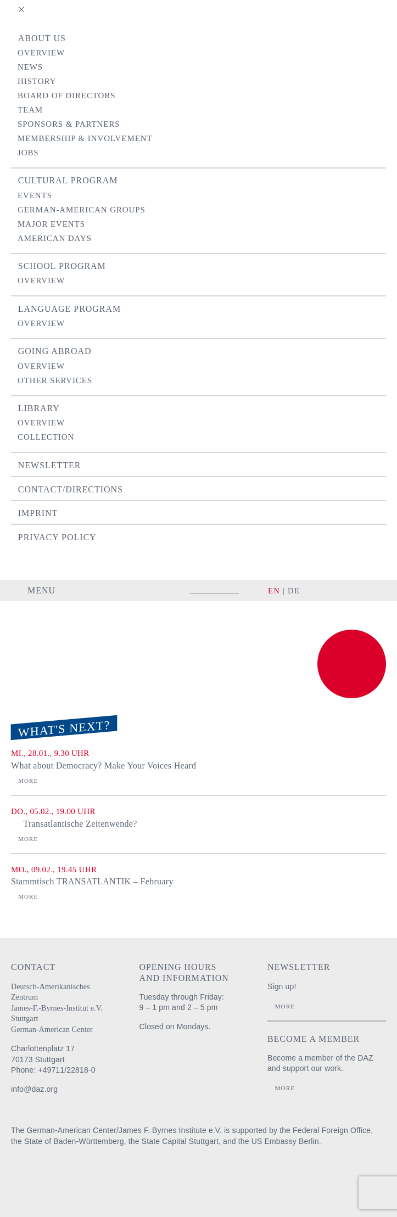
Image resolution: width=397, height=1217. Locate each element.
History (37, 81)
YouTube (371, 590)
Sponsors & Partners (69, 124)
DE (294, 590)
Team (30, 109)
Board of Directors (66, 95)
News (30, 67)
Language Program (69, 308)
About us (42, 38)
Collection (46, 437)
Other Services (55, 380)
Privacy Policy (57, 537)
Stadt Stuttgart (184, 1176)
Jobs (28, 152)
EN (274, 590)
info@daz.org (34, 1089)
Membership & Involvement (85, 138)
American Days (55, 238)
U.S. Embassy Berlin (255, 1176)
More (28, 780)
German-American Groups (82, 209)
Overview (41, 52)
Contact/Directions (70, 489)
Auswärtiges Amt (36, 1176)
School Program (62, 266)
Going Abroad (55, 351)
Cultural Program (68, 180)
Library (39, 408)
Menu (41, 590)
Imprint (38, 513)
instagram (324, 590)
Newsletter (49, 465)
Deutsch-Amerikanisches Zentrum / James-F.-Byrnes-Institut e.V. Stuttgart (63, 634)
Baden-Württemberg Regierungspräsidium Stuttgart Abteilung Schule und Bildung (104, 1176)
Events (35, 195)
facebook (344, 590)
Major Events (51, 224)
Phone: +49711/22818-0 (53, 1069)
